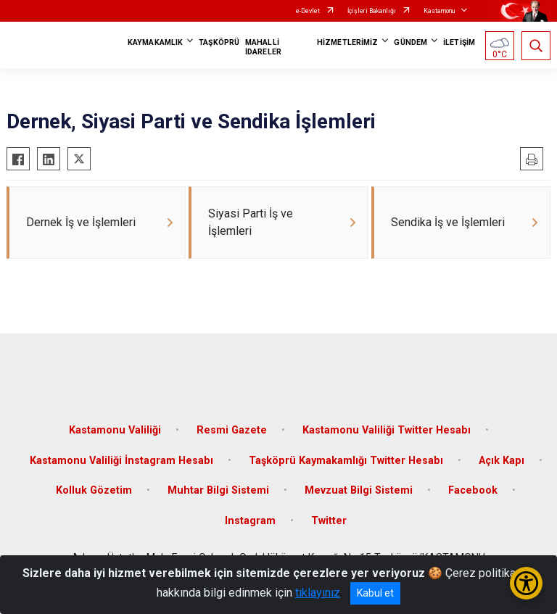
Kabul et (375, 593)
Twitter (329, 521)
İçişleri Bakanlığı (371, 10)
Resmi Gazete (232, 430)
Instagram (250, 521)
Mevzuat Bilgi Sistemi (359, 490)
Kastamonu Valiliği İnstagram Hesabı (121, 461)
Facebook (473, 490)
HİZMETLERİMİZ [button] (347, 42)
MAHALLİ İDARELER (263, 47)
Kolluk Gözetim (94, 490)
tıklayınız (317, 593)
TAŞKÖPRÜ (219, 42)
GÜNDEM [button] (410, 42)
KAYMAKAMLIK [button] (155, 42)
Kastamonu (439, 10)
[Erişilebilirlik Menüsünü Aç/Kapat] (526, 583)
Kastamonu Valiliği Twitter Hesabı (386, 430)
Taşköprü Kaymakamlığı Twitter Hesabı (346, 461)
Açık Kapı (501, 461)
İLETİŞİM (459, 42)
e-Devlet (308, 10)
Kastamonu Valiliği (115, 430)
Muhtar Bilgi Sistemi (218, 490)
